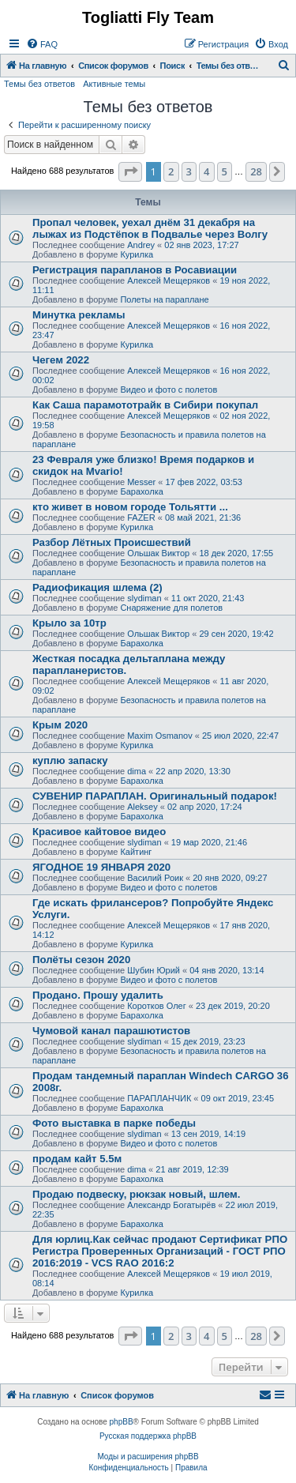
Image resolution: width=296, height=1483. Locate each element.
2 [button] (171, 171)
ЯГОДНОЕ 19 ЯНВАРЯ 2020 (101, 867)
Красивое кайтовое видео (99, 831)
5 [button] (224, 171)
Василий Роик (155, 878)
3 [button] (189, 171)
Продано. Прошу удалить (97, 995)
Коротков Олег (156, 1006)
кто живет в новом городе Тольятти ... (130, 507)
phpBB (121, 1421)
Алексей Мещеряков (168, 280)
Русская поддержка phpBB (148, 1436)
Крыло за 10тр (69, 623)
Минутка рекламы (79, 315)
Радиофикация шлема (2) (97, 587)
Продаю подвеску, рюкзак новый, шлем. (136, 1194)
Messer (141, 482)
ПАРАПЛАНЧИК (159, 1098)
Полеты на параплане (164, 299)
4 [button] (206, 171)
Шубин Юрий (153, 970)
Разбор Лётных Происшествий (111, 542)
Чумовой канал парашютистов (111, 1031)
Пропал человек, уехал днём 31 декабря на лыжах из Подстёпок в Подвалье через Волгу (150, 228)
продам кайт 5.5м (77, 1159)
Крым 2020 (60, 725)
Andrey (141, 245)
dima (136, 771)
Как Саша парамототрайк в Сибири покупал (145, 405)
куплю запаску (70, 760)
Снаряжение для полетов (171, 607)
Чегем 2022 (60, 360)
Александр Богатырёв (171, 1205)
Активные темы (114, 83)
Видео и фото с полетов (168, 389)
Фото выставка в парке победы (114, 1123)
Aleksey (142, 806)
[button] (130, 171)
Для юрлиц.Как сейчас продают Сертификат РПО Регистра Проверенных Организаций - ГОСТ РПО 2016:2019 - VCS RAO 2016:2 (159, 1251)
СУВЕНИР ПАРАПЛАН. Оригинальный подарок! (154, 796)
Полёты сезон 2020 (81, 959)
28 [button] (256, 171)
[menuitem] (42, 44)
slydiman (144, 598)
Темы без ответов (39, 83)
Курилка (136, 254)
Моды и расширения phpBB (147, 1456)
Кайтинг (136, 851)
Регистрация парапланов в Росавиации (134, 270)
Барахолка (141, 491)
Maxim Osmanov (160, 735)
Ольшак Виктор (158, 553)
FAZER (141, 517)
